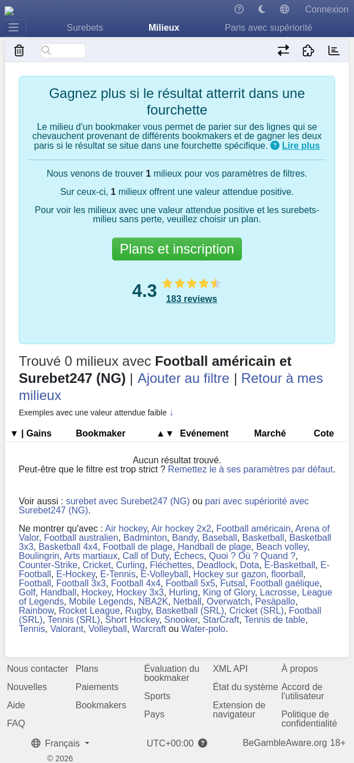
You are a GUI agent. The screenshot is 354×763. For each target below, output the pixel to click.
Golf (27, 592)
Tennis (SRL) (73, 620)
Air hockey (126, 528)
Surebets (85, 27)
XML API (230, 669)
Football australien (81, 537)
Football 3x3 (81, 583)
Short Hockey (132, 620)
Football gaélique (284, 583)
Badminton (145, 537)
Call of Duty (145, 556)
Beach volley (281, 547)
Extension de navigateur (239, 709)
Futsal (232, 583)
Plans (87, 669)
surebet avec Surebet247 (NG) (128, 501)
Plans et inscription (177, 248)
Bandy (184, 537)
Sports (157, 696)
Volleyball (107, 629)
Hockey (96, 592)
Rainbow (36, 610)
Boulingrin (39, 556)
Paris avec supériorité (268, 27)
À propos (299, 669)
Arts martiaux (90, 556)
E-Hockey (75, 574)
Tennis (32, 629)
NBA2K (153, 601)
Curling (130, 565)
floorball (287, 574)
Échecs (189, 556)
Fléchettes (171, 565)
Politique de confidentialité (309, 718)
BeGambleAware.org (284, 743)
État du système (245, 687)
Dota (250, 565)
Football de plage (138, 547)
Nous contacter (37, 669)
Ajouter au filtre (183, 378)
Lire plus (301, 145)
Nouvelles (27, 687)
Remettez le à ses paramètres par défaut (250, 469)
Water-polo (203, 629)
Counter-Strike (48, 565)
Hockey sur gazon (230, 574)
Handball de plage (214, 547)
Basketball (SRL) (190, 610)
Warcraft (149, 629)
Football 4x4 (135, 583)
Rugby (138, 610)
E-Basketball (289, 565)
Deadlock (216, 565)
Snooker (181, 620)
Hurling (183, 592)
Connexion (327, 9)
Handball (58, 592)
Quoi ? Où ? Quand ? (252, 556)
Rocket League (89, 610)
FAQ (16, 723)
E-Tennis (117, 574)
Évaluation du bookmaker (171, 673)
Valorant (66, 629)
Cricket (97, 565)
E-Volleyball (164, 574)
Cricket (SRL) (256, 610)
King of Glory (228, 592)
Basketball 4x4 (68, 547)
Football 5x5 (190, 583)
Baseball (219, 537)
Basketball (263, 537)
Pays (154, 714)
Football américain (253, 528)
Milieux (164, 27)
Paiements (97, 687)
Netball (187, 601)
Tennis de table (275, 620)
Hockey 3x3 (140, 592)
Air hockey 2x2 (181, 528)
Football (35, 583)
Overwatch (228, 601)
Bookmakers (101, 705)
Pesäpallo (275, 601)
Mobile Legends (101, 601)
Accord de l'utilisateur (302, 691)
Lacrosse (278, 592)
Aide (16, 705)
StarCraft (221, 620)
